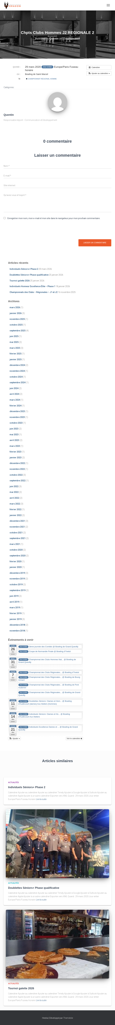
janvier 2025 (16, 359)
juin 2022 (14, 486)
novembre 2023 (17, 417)
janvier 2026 (16, 313)
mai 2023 (14, 434)
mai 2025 (14, 342)
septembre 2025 (17, 330)
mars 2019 (15, 607)
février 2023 (15, 452)
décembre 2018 (17, 625)
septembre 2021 (17, 538)
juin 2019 (14, 596)
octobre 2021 (16, 532)
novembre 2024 (17, 371)
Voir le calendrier (74, 738)
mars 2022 (15, 504)
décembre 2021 (17, 521)
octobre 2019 (16, 584)
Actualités (13, 782)
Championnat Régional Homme (41, 79)
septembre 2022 (17, 480)
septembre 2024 (17, 382)
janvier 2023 (16, 457)
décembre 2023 (17, 411)
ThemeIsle (68, 1018)
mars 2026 (15, 307)
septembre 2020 (17, 555)
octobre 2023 (16, 423)
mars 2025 (15, 348)
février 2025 (15, 353)
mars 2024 (15, 400)
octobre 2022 (16, 475)
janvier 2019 (16, 619)
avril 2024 (14, 394)
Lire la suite (41, 799)
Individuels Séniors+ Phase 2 (24, 269)
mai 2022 (14, 492)
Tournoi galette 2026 (20, 280)
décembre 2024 (17, 365)
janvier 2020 (16, 567)
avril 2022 (14, 498)
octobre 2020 (16, 550)
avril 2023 (14, 440)
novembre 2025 (17, 319)
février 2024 (15, 405)
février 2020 (15, 561)
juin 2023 (14, 428)
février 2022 (15, 509)
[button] (99, 73)
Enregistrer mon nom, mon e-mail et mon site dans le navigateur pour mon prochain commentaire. (53, 218)
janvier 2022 (16, 515)
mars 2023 (15, 446)
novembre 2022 (17, 469)
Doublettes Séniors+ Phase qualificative (29, 275)
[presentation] (26, 230)
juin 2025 (14, 336)
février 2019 (15, 613)
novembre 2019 (17, 578)
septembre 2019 (17, 590)
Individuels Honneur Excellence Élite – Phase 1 (32, 286)
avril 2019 (14, 602)
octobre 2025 (16, 325)
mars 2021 (15, 544)
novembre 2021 (17, 527)
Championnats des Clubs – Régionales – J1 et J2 (34, 292)
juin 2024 (14, 388)
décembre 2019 (17, 573)
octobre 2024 (16, 377)
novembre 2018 (17, 631)
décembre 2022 (17, 463)
